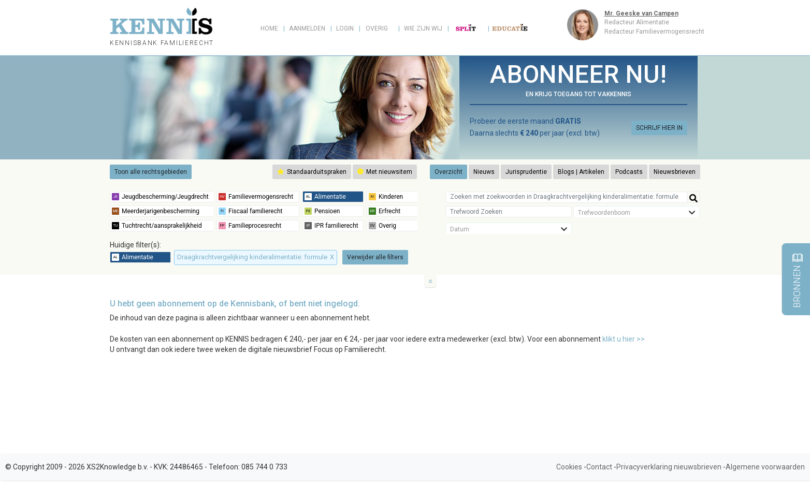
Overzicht (448, 171)
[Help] (693, 197)
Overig (377, 28)
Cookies (569, 467)
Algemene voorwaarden (765, 467)
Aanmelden (307, 28)
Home (269, 28)
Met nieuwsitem (384, 171)
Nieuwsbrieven (675, 171)
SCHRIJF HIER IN (659, 127)
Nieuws (484, 171)
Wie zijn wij (423, 28)
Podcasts (629, 171)
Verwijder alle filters (375, 257)
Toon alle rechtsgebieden (150, 171)
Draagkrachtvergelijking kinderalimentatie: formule (255, 257)
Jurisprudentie (526, 171)
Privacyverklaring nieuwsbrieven (668, 467)
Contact (599, 467)
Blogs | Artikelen (581, 171)
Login (345, 28)
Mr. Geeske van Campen (641, 13)
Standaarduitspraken (311, 171)
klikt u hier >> (623, 339)
